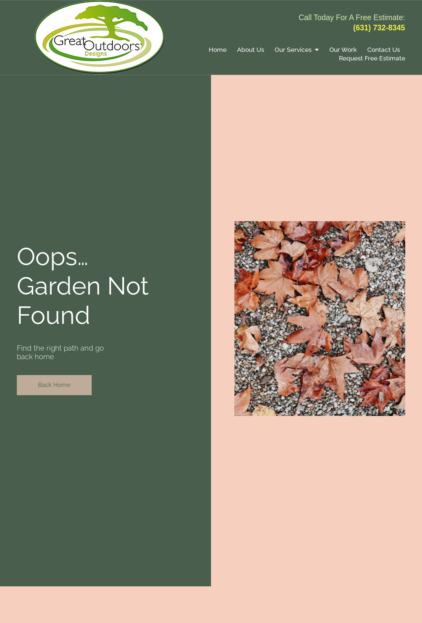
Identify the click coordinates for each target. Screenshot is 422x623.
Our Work (343, 49)
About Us (250, 49)
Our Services (297, 49)
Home (217, 49)
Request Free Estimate (372, 58)
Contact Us (383, 49)
